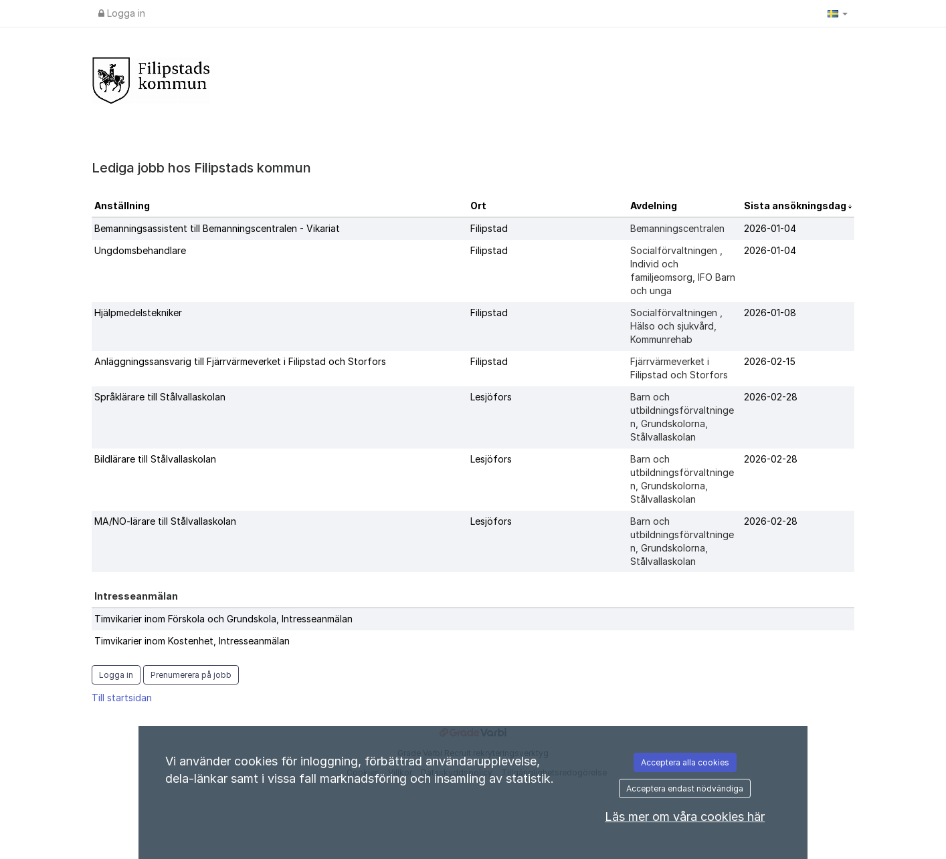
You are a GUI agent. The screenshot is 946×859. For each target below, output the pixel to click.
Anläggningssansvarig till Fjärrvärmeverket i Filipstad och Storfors (240, 361)
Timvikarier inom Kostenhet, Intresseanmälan (192, 640)
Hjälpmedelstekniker (138, 312)
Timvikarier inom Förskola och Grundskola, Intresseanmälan (223, 618)
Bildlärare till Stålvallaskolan (155, 459)
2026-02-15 (769, 361)
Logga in (121, 13)
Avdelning (653, 205)
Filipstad (489, 228)
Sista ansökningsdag (796, 205)
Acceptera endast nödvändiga (684, 788)
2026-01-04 (770, 228)
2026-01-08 (770, 312)
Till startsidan (122, 697)
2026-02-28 (770, 396)
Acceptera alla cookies (685, 762)
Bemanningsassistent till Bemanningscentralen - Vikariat (217, 228)
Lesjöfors (491, 396)
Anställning (122, 205)
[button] (837, 13)
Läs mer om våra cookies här (685, 817)
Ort (478, 205)
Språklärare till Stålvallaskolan (159, 396)
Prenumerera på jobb (191, 675)
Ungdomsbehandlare (140, 250)
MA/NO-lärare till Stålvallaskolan (165, 521)
